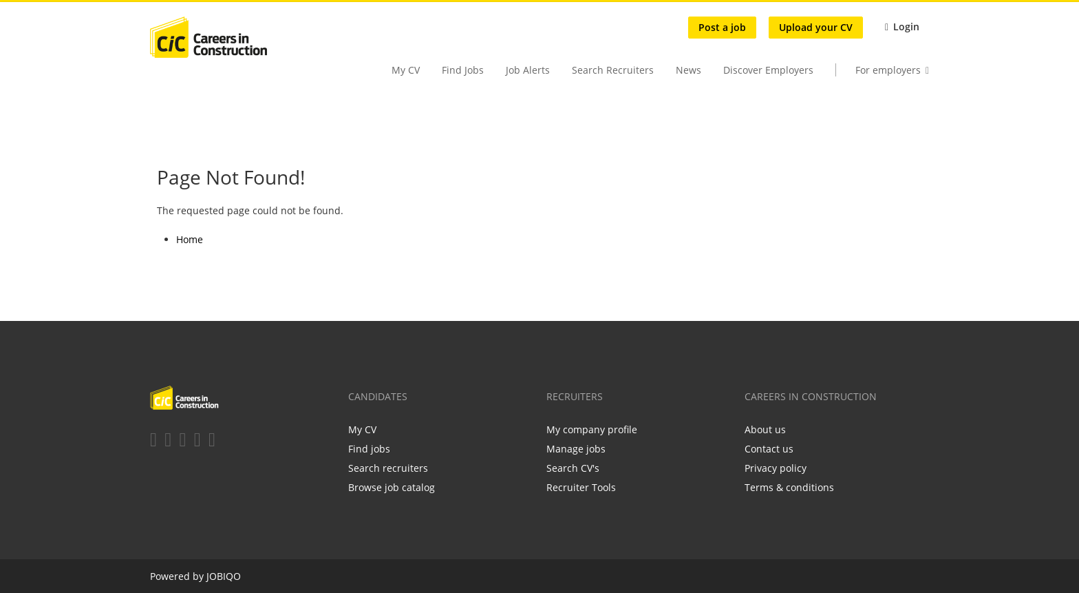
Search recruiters (388, 468)
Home (189, 239)
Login (906, 26)
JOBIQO (223, 576)
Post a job (722, 27)
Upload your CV (816, 27)
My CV (406, 69)
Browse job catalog (391, 487)
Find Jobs (463, 69)
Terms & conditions (789, 487)
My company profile (591, 429)
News (688, 69)
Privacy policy (775, 468)
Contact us (769, 448)
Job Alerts (528, 69)
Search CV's (572, 468)
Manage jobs (576, 448)
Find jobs (369, 448)
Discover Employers (768, 69)
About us (765, 429)
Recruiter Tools (581, 487)
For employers (888, 69)
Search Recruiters (613, 69)
